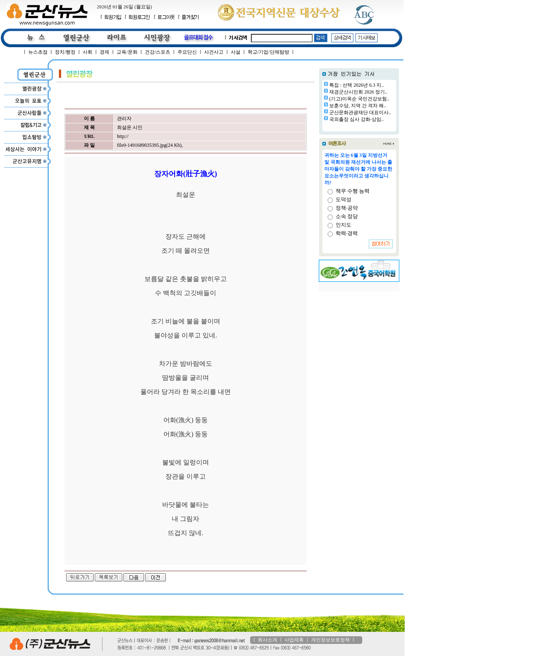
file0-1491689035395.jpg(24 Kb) (149, 145)
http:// (123, 136)
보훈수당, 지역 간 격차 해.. (357, 105)
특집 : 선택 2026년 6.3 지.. (356, 85)
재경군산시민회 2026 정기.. (358, 92)
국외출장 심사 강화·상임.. (356, 119)
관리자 (124, 118)
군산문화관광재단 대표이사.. (360, 112)
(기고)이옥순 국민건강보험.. (359, 99)
